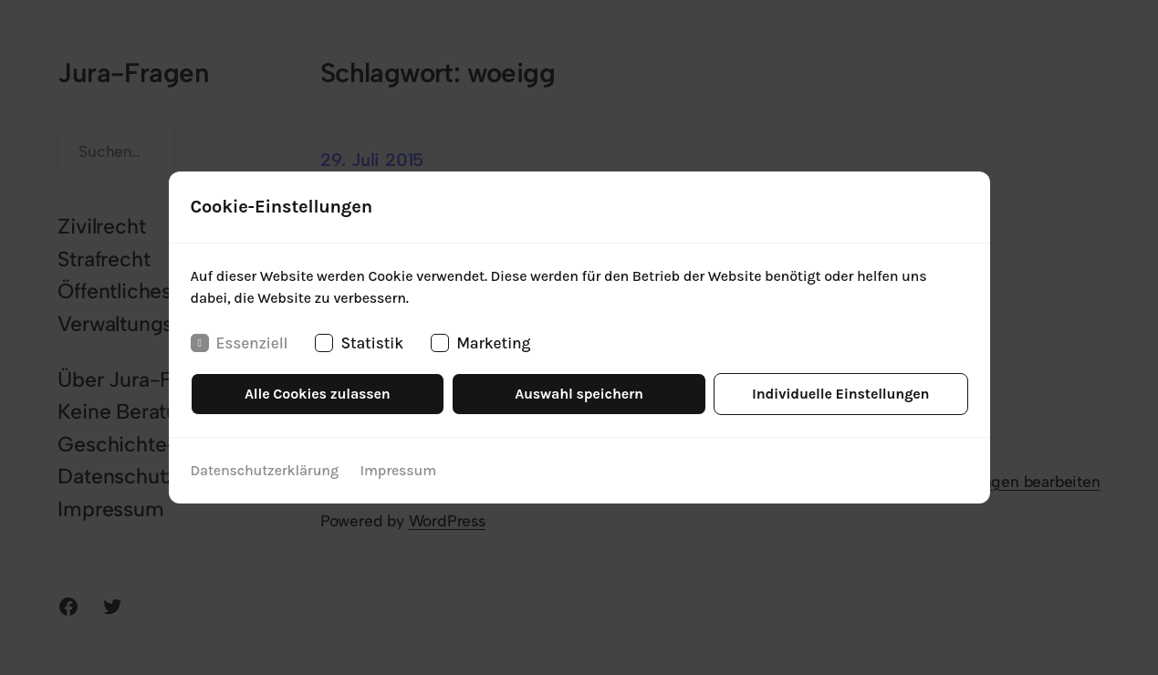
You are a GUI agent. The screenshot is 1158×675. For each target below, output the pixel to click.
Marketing (480, 343)
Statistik (359, 343)
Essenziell (239, 343)
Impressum (398, 470)
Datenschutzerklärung (265, 470)
